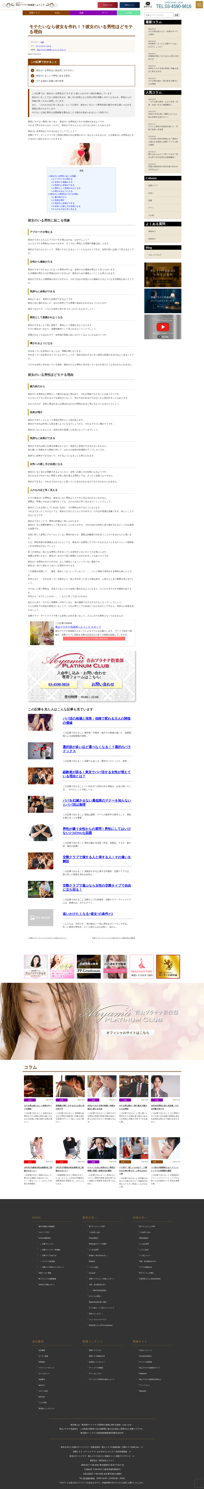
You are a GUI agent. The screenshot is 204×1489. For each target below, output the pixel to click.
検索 (176, 15)
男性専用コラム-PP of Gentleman (101, 1325)
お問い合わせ (103, 684)
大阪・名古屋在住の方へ (97, 1285)
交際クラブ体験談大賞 (97, 1356)
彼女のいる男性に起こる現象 (62, 176)
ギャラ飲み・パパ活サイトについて (101, 1308)
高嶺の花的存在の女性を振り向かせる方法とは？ (163, 167)
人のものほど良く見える (64, 209)
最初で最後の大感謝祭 (47, 1226)
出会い (58, 13)
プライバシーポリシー (47, 1368)
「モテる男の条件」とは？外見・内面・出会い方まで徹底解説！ (163, 102)
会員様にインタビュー (97, 1362)
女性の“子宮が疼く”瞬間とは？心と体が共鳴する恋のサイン (163, 114)
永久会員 (92, 1273)
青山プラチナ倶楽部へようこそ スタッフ (51, 50)
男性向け (152, 231)
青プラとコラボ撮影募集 (47, 1279)
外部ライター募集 (45, 1273)
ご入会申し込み (94, 1232)
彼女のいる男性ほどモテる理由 (63, 194)
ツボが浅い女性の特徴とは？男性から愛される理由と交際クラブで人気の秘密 (163, 140)
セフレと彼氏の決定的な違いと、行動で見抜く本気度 (163, 126)
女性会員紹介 (93, 1238)
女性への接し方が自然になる (66, 206)
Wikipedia (142, 1391)
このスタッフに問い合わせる (94, 638)
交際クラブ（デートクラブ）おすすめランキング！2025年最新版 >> (102, 1452)
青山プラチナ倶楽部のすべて (149, 1368)
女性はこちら (107, 5)
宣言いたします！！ (96, 1314)
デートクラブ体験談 (96, 1368)
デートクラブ (40, 46)
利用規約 (42, 1362)
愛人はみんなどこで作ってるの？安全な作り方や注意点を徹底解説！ (163, 154)
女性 (30, 1162)
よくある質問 (93, 1250)
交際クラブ (34, 13)
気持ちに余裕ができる (63, 185)
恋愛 (81, 13)
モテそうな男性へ (95, 1296)
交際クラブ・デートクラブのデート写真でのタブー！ (47, 938)
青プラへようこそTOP (97, 1226)
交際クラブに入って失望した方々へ (101, 1279)
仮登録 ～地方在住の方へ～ (98, 1255)
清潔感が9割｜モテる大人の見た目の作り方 (163, 56)
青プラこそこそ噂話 (146, 1273)
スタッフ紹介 (43, 1391)
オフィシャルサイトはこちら (127, 1032)
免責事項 (42, 1379)
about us (42, 1385)
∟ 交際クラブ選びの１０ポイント (51, 1267)
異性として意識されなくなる (66, 188)
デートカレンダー (95, 1374)
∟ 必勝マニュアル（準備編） (50, 1250)
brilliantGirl (143, 1374)
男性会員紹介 (144, 1238)
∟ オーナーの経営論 (47, 1261)
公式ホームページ (145, 1350)
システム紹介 (93, 1267)
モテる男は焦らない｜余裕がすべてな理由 (163, 31)
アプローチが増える (62, 179)
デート (105, 13)
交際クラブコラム (95, 1350)
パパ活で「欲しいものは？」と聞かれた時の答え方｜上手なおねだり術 (133, 1171)
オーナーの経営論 (145, 1362)
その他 (128, 13)
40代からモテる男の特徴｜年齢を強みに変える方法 (163, 68)
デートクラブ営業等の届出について (101, 1379)
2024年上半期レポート (47, 1285)
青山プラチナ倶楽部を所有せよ (150, 1379)
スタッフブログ (154, 255)
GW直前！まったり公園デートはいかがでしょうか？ (163, 44)
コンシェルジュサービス (97, 1319)
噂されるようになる (62, 191)
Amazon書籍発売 (45, 1238)
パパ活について (144, 1255)
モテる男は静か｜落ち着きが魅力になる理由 (163, 81)
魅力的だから (59, 197)
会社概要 (42, 1350)
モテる (48, 46)
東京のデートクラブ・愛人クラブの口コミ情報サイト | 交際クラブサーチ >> (102, 1456)
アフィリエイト (144, 1385)
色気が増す (58, 200)
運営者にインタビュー (47, 1408)
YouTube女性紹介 (145, 1356)
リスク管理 (43, 1403)
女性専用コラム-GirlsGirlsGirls (150, 1279)
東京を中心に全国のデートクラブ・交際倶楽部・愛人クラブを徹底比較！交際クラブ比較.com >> (102, 1447)
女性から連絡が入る (62, 182)
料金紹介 (92, 1261)
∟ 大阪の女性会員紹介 (98, 1290)
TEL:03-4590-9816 (173, 6)
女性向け (152, 239)
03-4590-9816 (58, 684)
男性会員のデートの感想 (97, 1244)
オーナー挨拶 (43, 1356)
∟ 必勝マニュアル (46, 1244)
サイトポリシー (44, 1374)
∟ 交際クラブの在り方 (47, 1255)
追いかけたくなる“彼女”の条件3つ (88, 914)
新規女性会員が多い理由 (97, 1302)
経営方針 (42, 1397)
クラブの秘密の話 (145, 1267)
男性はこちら (129, 5)
